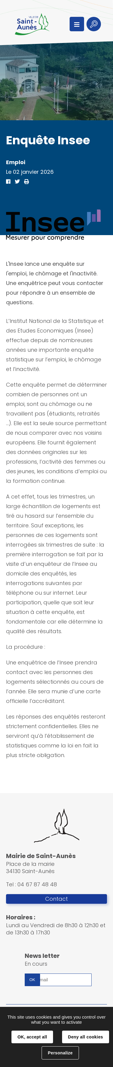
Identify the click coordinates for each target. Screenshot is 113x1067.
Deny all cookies (85, 1037)
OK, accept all (32, 1037)
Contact (56, 899)
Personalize (60, 1052)
